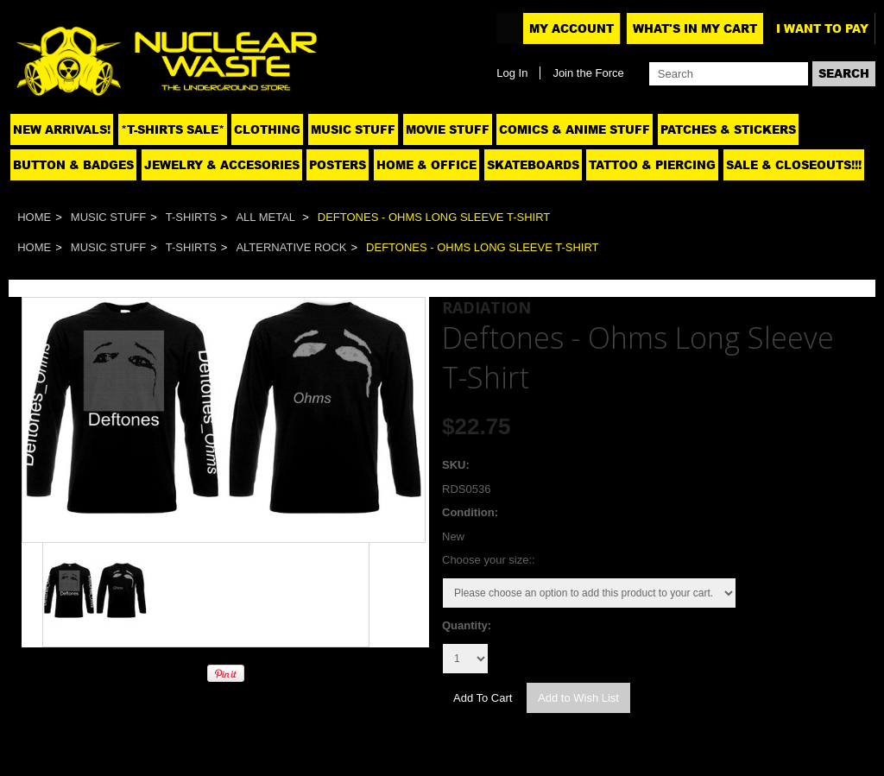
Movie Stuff (447, 129)
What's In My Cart (695, 28)
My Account (571, 28)
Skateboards (533, 165)
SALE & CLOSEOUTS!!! (794, 165)
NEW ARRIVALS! (61, 129)
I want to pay (822, 28)
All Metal (267, 217)
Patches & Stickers (728, 129)
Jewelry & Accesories (222, 165)
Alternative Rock (291, 247)
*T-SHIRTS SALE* (172, 129)
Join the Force (587, 72)
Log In (511, 72)
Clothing (267, 129)
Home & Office (426, 165)
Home (34, 217)
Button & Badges (73, 165)
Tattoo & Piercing (652, 165)
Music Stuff (353, 129)
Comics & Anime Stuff (574, 129)
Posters (337, 165)
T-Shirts (191, 217)
